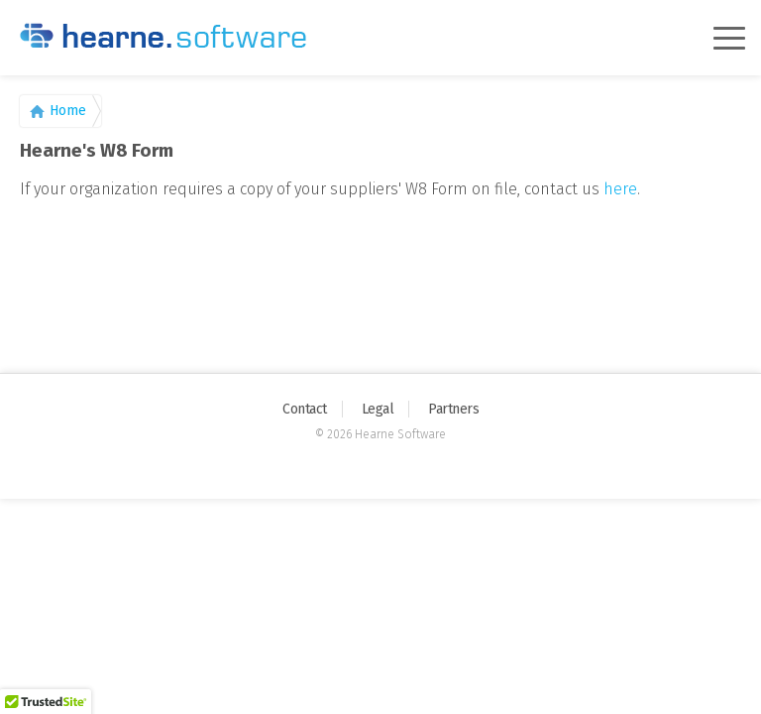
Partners (453, 409)
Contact (304, 409)
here (620, 188)
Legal (378, 409)
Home (68, 110)
